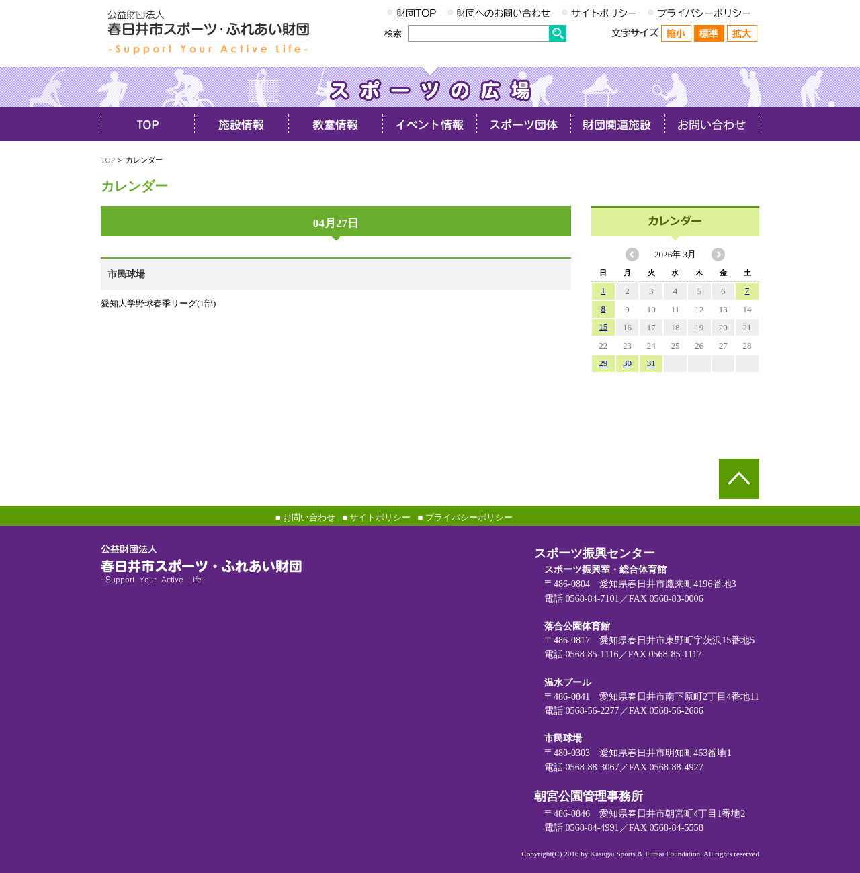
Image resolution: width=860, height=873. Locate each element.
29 (603, 363)
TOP (107, 160)
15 (603, 327)
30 (627, 363)
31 (651, 363)
